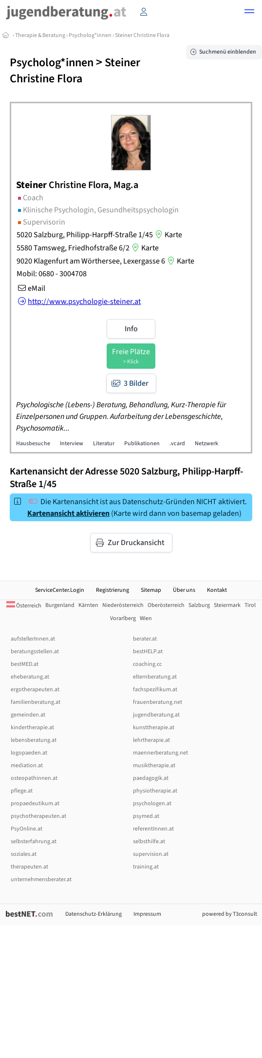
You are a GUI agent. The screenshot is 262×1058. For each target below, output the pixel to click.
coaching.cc (147, 664)
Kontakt (217, 590)
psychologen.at (152, 803)
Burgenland (60, 605)
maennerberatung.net (160, 753)
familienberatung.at (35, 702)
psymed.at (146, 816)
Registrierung (112, 590)
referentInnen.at (153, 829)
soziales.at (24, 854)
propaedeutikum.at (35, 803)
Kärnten (88, 605)
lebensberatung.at (33, 740)
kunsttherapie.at (153, 727)
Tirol (250, 605)
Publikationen (142, 443)
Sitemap (151, 590)
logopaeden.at (29, 753)
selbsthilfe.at (149, 841)
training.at (146, 867)
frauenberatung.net (157, 702)
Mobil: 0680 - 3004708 (52, 273)
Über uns (184, 590)
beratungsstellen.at (35, 651)
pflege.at (22, 791)
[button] (249, 12)
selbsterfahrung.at (33, 841)
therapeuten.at (29, 867)
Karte (167, 234)
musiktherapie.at (154, 765)
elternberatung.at (155, 677)
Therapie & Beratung (40, 35)
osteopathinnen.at (34, 778)
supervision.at (150, 854)
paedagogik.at (150, 778)
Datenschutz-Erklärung (93, 914)
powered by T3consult (229, 914)
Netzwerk (206, 443)
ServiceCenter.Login (59, 590)
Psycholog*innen (90, 35)
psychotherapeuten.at (38, 816)
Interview (71, 443)
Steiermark (227, 605)
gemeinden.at (28, 715)
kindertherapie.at (32, 727)
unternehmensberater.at (41, 879)
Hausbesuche (33, 443)
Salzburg (199, 605)
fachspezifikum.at (155, 689)
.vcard (177, 443)
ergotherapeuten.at (35, 689)
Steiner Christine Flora (142, 35)
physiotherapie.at (155, 791)
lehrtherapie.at (151, 740)
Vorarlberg (123, 618)
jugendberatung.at (156, 715)
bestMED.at (24, 664)
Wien (146, 618)
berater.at (145, 639)
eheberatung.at (30, 677)
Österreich (23, 606)
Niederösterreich (123, 605)
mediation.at (27, 765)
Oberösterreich (166, 605)
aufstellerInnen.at (33, 639)
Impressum (147, 914)
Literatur (103, 443)
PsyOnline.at (26, 829)
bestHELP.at (148, 651)
